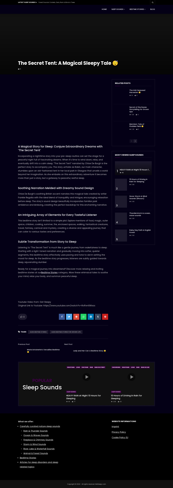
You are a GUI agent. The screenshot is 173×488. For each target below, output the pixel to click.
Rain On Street (100, 367)
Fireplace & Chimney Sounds (38, 439)
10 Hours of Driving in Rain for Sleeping (138, 180)
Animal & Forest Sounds (35, 453)
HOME (104, 9)
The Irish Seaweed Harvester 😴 (137, 91)
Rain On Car (145, 367)
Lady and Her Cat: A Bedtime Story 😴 (89, 351)
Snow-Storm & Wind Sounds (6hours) (138, 197)
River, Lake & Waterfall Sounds (39, 448)
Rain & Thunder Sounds (35, 430)
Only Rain (85, 367)
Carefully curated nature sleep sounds (40, 426)
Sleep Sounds (71, 392)
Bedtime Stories (49, 272)
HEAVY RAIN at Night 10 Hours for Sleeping (140, 169)
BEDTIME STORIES (137, 9)
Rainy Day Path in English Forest (140, 231)
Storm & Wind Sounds (34, 444)
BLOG (152, 9)
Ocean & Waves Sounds (36, 435)
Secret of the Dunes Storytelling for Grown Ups (139, 109)
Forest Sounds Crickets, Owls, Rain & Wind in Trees (57, 2)
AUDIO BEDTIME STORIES (38, 332)
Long (78, 367)
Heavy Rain (70, 367)
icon (86, 377)
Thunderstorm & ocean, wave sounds (139, 214)
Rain (91, 367)
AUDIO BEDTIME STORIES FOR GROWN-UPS (66, 332)
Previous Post (24, 344)
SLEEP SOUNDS (117, 9)
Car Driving (116, 367)
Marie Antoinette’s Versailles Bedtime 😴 (43, 350)
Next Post (68, 344)
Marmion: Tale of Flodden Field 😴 (136, 125)
